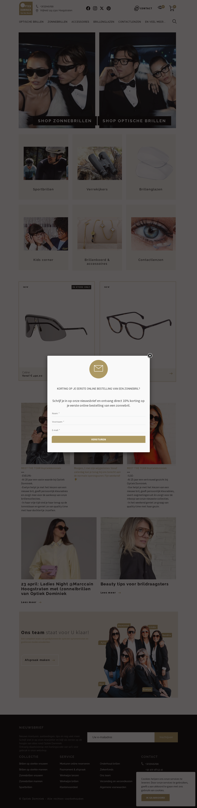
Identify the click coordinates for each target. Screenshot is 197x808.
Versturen (98, 439)
